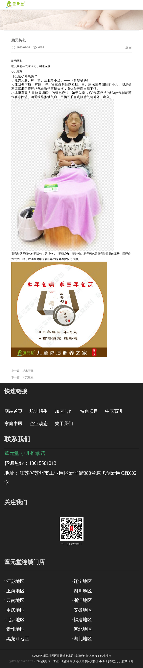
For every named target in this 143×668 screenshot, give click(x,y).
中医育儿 (114, 411)
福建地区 (83, 619)
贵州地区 (15, 629)
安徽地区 (83, 610)
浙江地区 (83, 600)
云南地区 (15, 600)
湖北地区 (83, 638)
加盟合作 (64, 411)
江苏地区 (15, 581)
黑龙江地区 (17, 638)
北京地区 (15, 619)
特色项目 (89, 411)
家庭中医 (13, 423)
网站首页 (13, 411)
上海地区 (15, 590)
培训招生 (39, 411)
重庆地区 (15, 610)
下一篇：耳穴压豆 (22, 381)
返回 (128, 48)
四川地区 (83, 590)
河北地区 (83, 629)
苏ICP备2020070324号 (22, 661)
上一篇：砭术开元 (22, 374)
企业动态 (39, 423)
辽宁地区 (83, 581)
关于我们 (64, 423)
